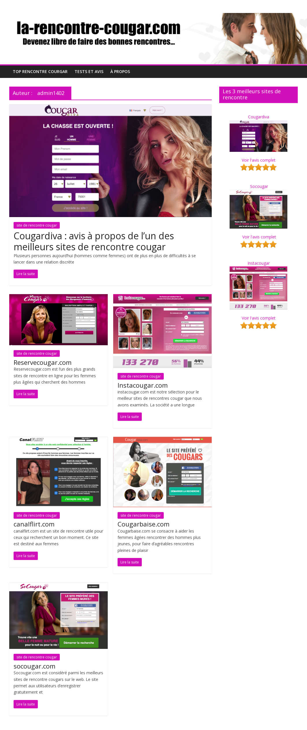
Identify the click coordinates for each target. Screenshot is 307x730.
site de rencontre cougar (36, 225)
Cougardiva (258, 117)
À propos (120, 71)
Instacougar (259, 263)
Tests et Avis (89, 71)
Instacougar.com (143, 385)
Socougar (259, 186)
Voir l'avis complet (259, 160)
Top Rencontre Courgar (40, 71)
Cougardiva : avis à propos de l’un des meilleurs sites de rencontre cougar (94, 241)
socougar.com (34, 666)
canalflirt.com (34, 524)
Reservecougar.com (43, 362)
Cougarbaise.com (144, 524)
